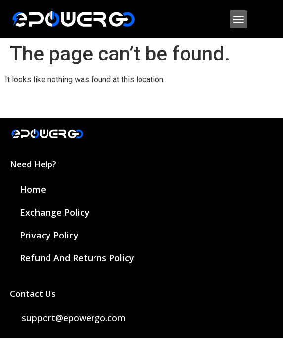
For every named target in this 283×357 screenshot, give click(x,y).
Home (33, 189)
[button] (238, 19)
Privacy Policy (49, 235)
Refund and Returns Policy (77, 258)
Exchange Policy (55, 212)
